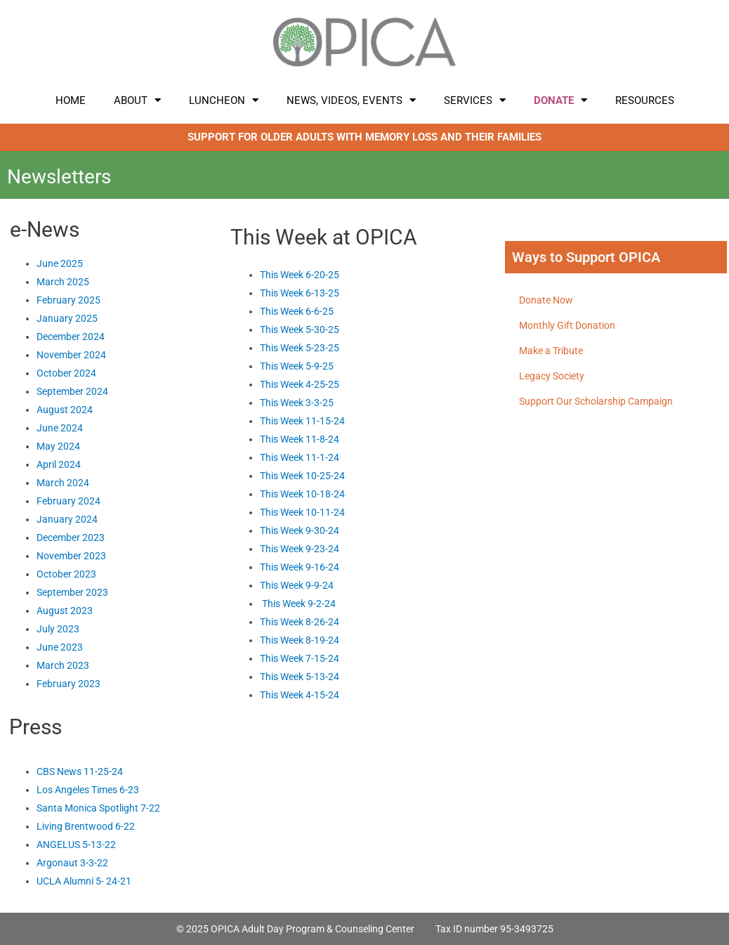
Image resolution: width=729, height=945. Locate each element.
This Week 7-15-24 (299, 658)
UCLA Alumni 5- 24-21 (84, 881)
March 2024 (63, 482)
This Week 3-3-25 (297, 402)
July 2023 (59, 628)
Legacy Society (551, 376)
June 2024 (60, 428)
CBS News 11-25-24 (80, 771)
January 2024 (67, 519)
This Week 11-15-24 (302, 420)
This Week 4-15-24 (299, 694)
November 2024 (71, 354)
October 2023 (66, 574)
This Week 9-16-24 (299, 567)
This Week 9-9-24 (297, 585)
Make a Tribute (551, 350)
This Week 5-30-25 (299, 329)
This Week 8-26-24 (299, 621)
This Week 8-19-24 (299, 640)
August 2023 (65, 610)
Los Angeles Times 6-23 (88, 789)
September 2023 (72, 592)
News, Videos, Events (351, 100)
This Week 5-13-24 (299, 676)
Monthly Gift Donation (567, 325)
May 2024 (58, 446)
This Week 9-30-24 (299, 530)
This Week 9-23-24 (299, 548)
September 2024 (72, 391)
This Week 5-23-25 (299, 347)
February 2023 (68, 683)
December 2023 (71, 537)
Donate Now (546, 300)
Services (475, 100)
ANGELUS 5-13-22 (76, 844)
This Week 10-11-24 (302, 512)
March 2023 (63, 665)
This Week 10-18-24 (302, 494)
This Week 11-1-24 (299, 457)
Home (70, 100)
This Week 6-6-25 (297, 311)
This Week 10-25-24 (302, 475)
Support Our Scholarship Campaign (596, 401)
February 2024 (68, 501)
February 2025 (68, 300)
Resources (644, 100)
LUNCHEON (223, 100)
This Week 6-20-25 (299, 274)
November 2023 (71, 555)
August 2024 (65, 409)
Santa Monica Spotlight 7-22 (98, 808)
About (137, 100)
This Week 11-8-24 (299, 439)
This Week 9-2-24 (299, 603)
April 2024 (59, 464)
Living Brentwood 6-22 (86, 826)
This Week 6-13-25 (299, 293)
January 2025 (67, 318)
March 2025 (63, 281)
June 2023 (60, 647)
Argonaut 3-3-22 (72, 862)
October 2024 (66, 373)
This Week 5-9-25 (297, 366)
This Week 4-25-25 (299, 384)
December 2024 (71, 336)
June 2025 (60, 263)
